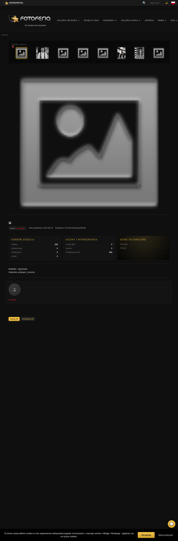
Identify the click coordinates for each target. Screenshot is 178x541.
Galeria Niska (129, 20)
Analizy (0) (14, 319)
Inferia (149, 20)
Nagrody (108, 20)
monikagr (20, 228)
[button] (78, 20)
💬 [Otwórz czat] (171, 524)
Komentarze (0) (28, 319)
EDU (173, 20)
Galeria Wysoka (67, 20)
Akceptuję (146, 535)
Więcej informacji (165, 535)
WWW (161, 20)
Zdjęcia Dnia (91, 20)
